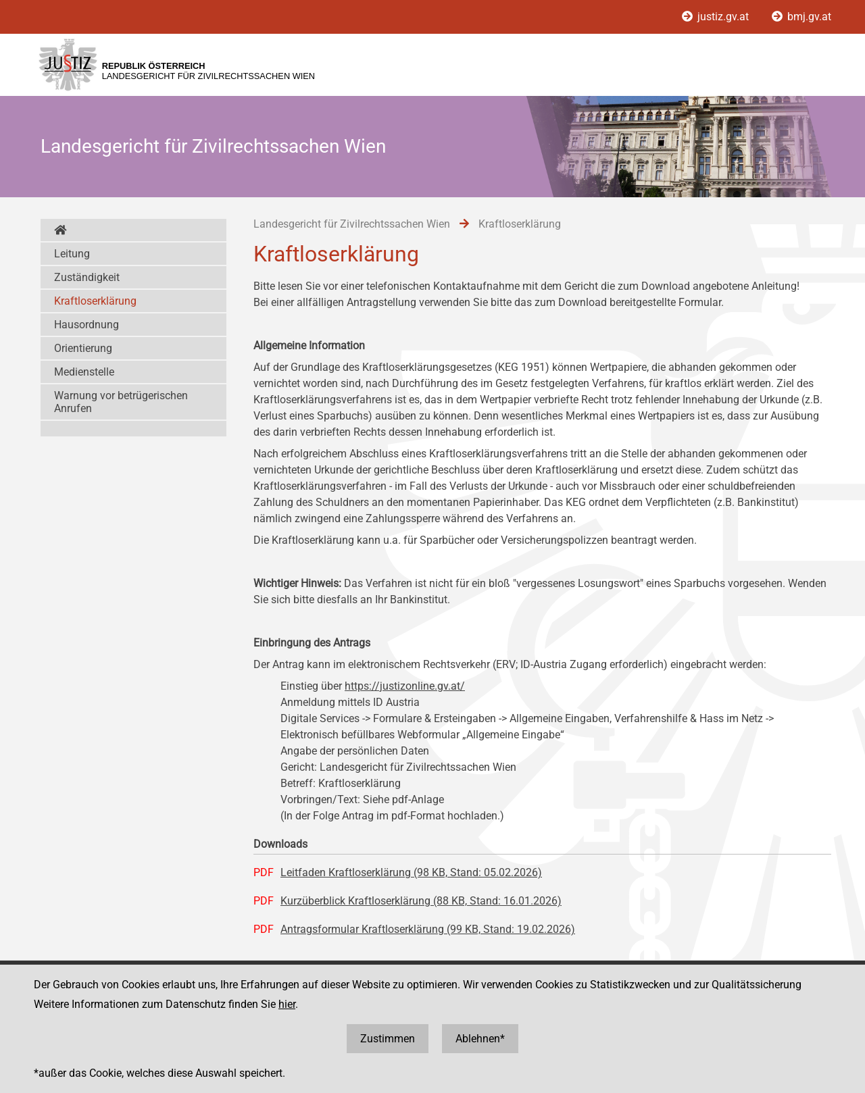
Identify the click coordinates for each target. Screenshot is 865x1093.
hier (286, 1004)
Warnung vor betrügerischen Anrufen (121, 402)
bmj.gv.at (801, 16)
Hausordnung (86, 324)
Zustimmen (387, 1038)
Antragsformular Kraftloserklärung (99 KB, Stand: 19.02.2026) (427, 929)
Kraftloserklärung (95, 301)
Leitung (72, 253)
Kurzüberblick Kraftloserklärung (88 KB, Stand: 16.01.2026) (421, 900)
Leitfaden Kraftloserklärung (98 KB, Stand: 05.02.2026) (411, 872)
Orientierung (83, 348)
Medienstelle (84, 371)
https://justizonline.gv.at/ (405, 686)
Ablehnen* (480, 1038)
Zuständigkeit (87, 277)
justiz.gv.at (716, 16)
